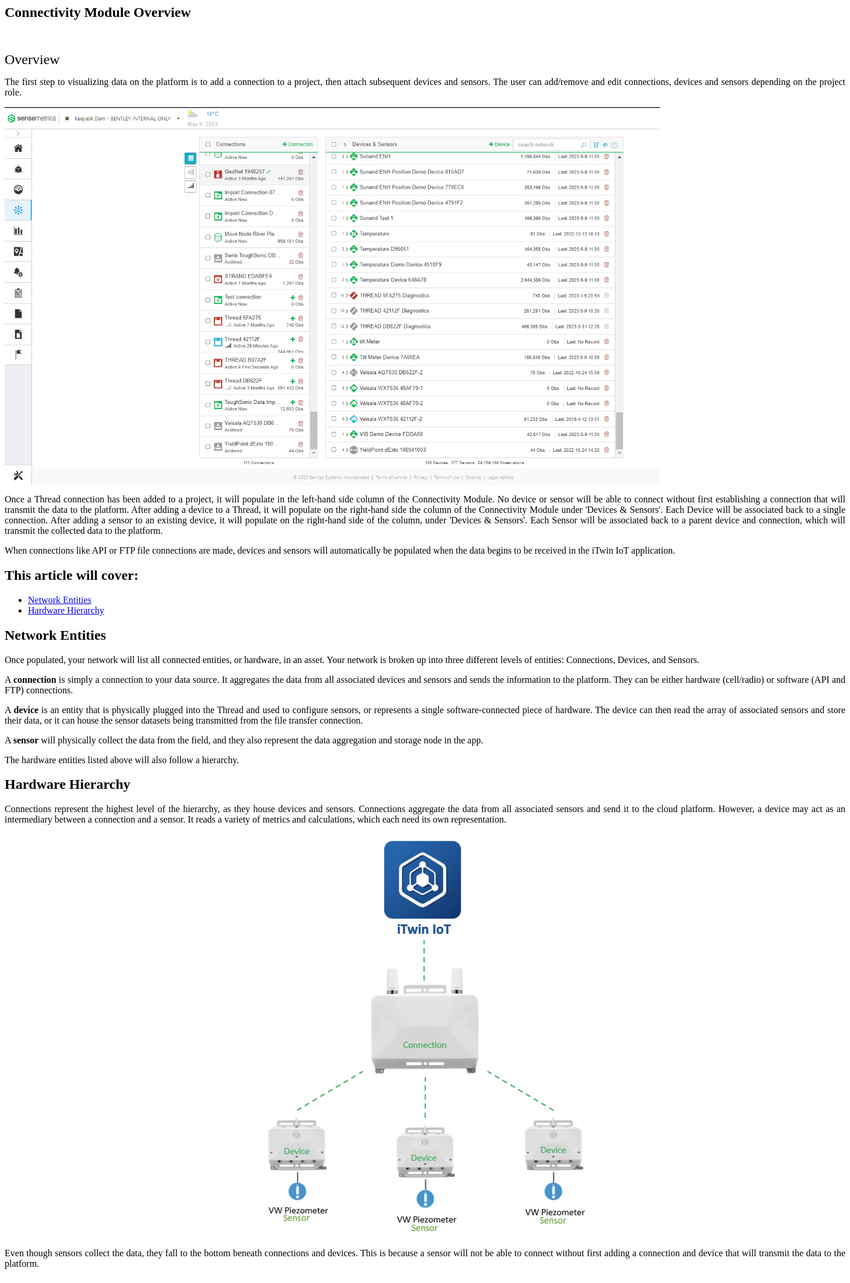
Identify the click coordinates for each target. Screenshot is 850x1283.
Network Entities (59, 600)
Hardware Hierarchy (66, 610)
